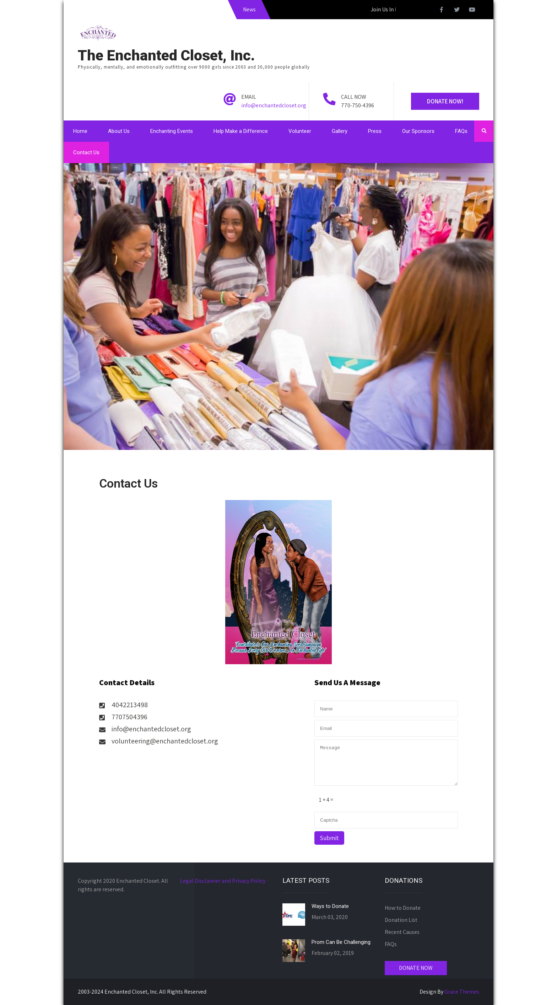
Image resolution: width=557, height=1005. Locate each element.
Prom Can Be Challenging (341, 942)
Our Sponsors (418, 131)
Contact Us (86, 152)
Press (375, 131)
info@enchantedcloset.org (273, 105)
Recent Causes (402, 932)
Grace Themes (461, 991)
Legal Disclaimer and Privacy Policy (222, 881)
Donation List (401, 920)
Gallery (339, 131)
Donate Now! (445, 101)
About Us (119, 131)
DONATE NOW (416, 968)
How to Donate (403, 908)
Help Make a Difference (240, 131)
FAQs (461, 131)
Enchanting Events (171, 131)
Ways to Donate (330, 906)
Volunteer (299, 131)
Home (80, 131)
